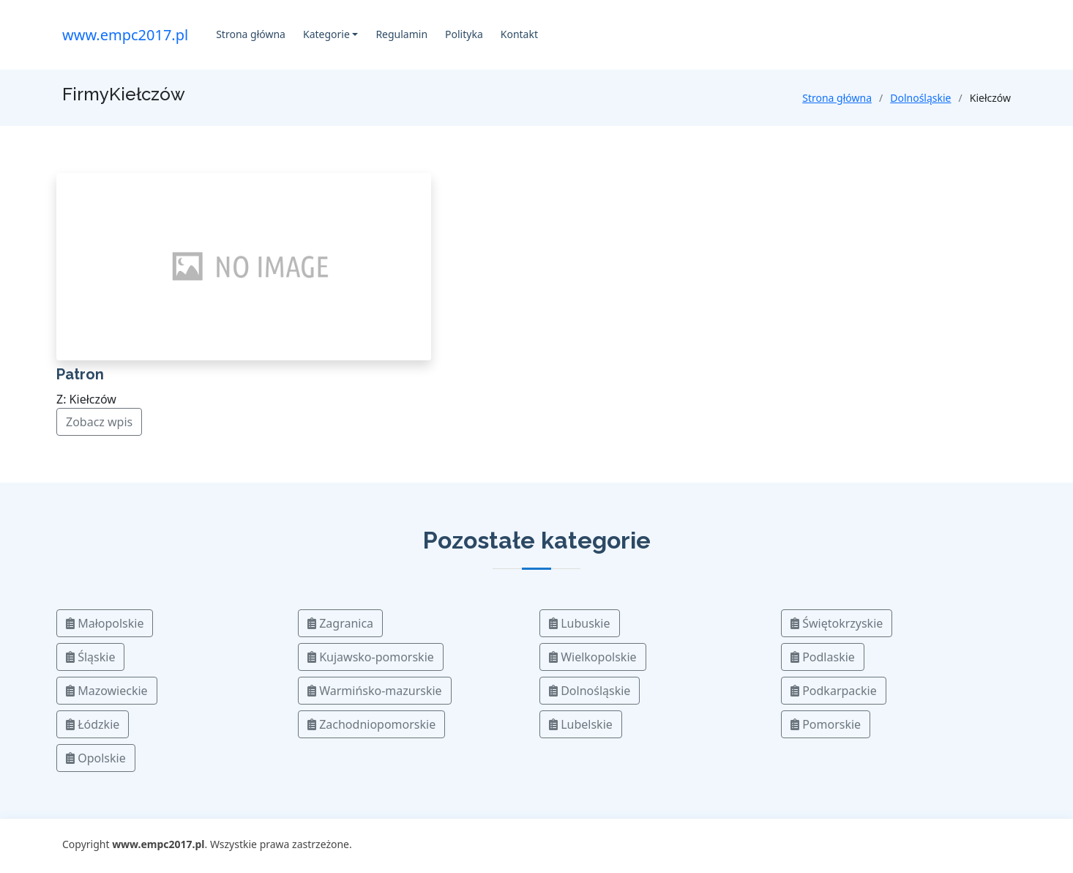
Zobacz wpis (99, 422)
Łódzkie (92, 724)
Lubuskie (579, 623)
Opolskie (96, 758)
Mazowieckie (107, 691)
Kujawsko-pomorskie (370, 657)
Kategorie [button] (326, 34)
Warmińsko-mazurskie (374, 691)
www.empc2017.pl (125, 35)
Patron (80, 374)
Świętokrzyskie (836, 623)
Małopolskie (104, 623)
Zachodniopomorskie (371, 724)
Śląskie (90, 657)
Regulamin (401, 34)
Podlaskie (822, 657)
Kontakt (519, 34)
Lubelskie (581, 724)
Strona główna (250, 34)
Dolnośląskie (920, 98)
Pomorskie (825, 724)
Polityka (464, 34)
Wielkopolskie (593, 657)
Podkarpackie (833, 691)
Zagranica (340, 623)
